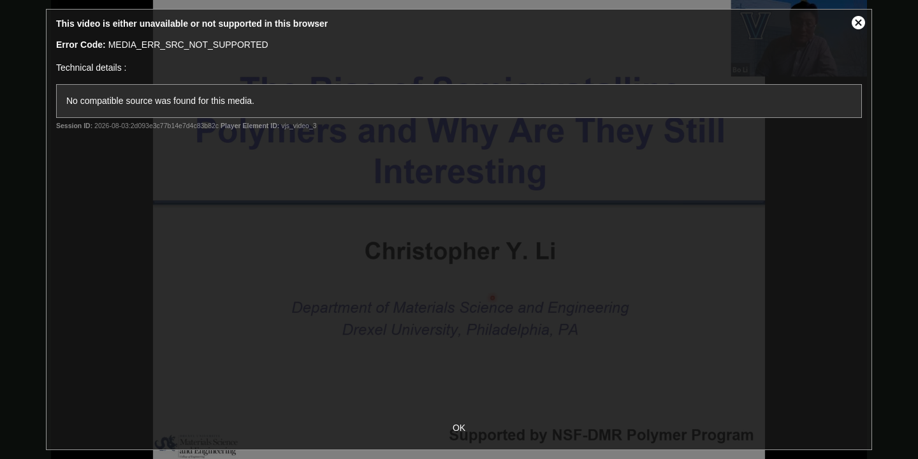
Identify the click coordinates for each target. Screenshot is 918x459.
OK (459, 428)
